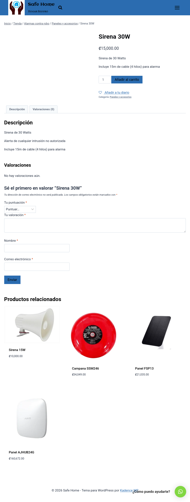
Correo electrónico (18, 259)
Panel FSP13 (144, 368)
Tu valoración (15, 215)
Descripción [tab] (17, 109)
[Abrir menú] (177, 7)
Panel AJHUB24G (21, 452)
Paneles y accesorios (120, 97)
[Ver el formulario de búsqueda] (60, 7)
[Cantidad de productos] (105, 79)
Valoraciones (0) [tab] (43, 109)
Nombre (11, 240)
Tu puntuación (15, 202)
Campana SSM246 (85, 368)
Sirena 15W (17, 350)
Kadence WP (129, 490)
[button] (180, 491)
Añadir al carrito (127, 80)
